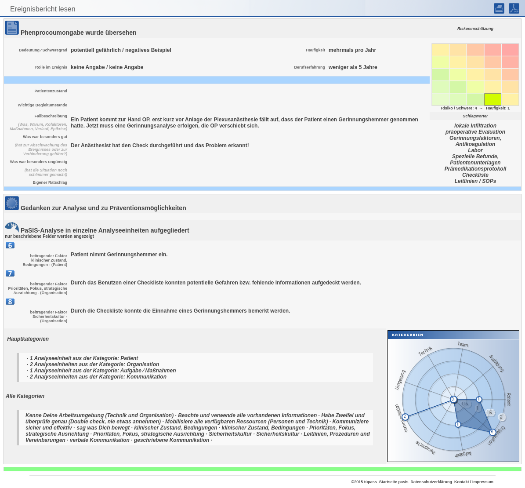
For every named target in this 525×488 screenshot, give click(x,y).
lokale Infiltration (475, 126)
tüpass (370, 482)
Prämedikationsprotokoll (476, 169)
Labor (475, 150)
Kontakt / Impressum (473, 482)
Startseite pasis (394, 482)
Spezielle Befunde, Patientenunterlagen (475, 159)
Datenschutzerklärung (431, 482)
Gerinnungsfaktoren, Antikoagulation (475, 141)
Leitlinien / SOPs (475, 181)
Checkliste (475, 175)
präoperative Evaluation (475, 132)
